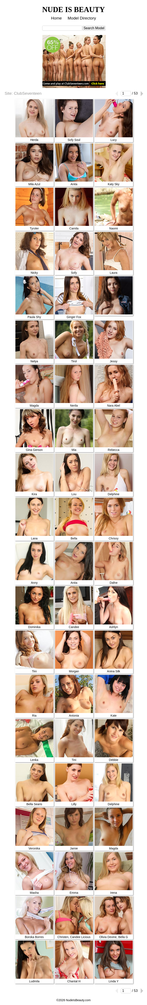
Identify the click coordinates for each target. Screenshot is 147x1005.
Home (56, 18)
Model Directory (82, 18)
